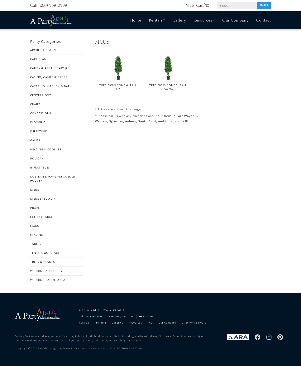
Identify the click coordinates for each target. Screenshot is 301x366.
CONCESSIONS (40, 113)
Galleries (117, 322)
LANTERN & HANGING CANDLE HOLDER (52, 178)
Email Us (146, 316)
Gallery (179, 20)
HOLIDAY (36, 158)
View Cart (197, 5)
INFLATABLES (40, 167)
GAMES (35, 140)
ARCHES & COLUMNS (45, 50)
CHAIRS (35, 104)
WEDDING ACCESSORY (46, 271)
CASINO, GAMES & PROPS (48, 77)
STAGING (36, 235)
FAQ (150, 322)
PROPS (35, 207)
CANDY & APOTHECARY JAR (50, 68)
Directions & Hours (194, 322)
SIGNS (34, 225)
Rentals (157, 20)
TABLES (35, 244)
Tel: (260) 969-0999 (91, 316)
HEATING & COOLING (45, 149)
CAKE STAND (39, 59)
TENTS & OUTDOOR (44, 253)
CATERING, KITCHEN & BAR (50, 86)
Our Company (235, 20)
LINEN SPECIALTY (43, 198)
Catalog (84, 322)
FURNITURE (38, 131)
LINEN (34, 189)
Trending (100, 322)
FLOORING (37, 122)
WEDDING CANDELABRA (47, 280)
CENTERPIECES (41, 95)
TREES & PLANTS (42, 262)
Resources (204, 20)
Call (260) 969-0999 (48, 5)
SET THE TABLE (41, 216)
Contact (263, 20)
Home (135, 20)
